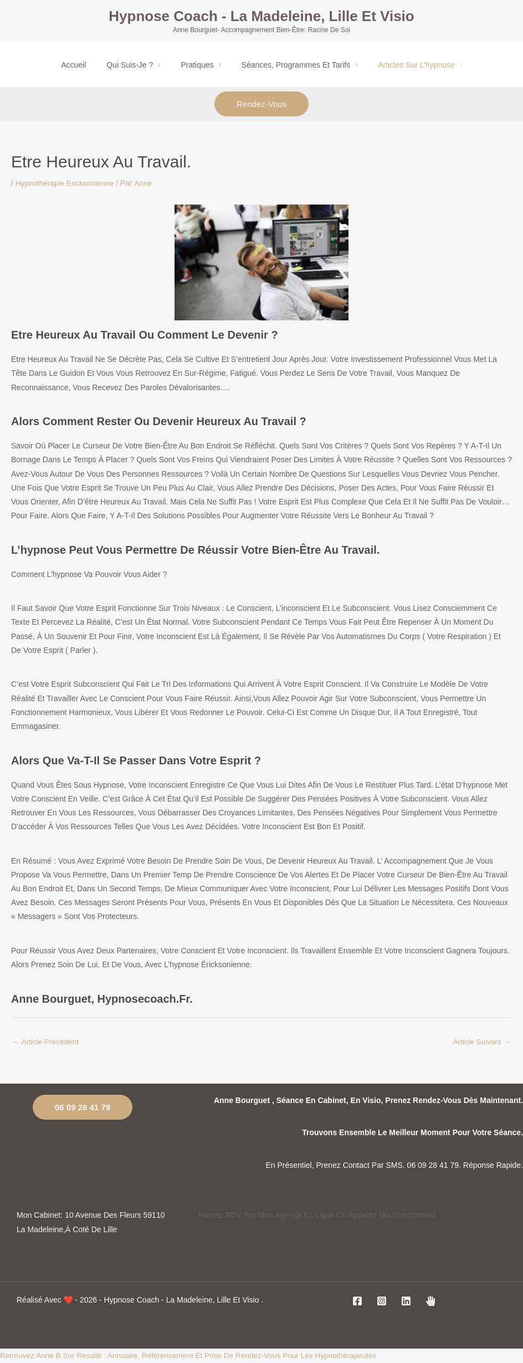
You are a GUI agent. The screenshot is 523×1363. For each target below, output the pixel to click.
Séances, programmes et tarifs (291, 64)
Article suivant (481, 1041)
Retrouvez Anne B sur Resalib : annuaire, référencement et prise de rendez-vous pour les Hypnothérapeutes (194, 1355)
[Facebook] (357, 1301)
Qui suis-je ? (134, 64)
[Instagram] (382, 1301)
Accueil (83, 64)
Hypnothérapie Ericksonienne (66, 182)
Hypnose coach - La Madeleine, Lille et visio (261, 16)
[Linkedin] (406, 1301)
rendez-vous (261, 104)
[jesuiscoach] (430, 1301)
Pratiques (197, 64)
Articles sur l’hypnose (406, 64)
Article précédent (46, 1041)
